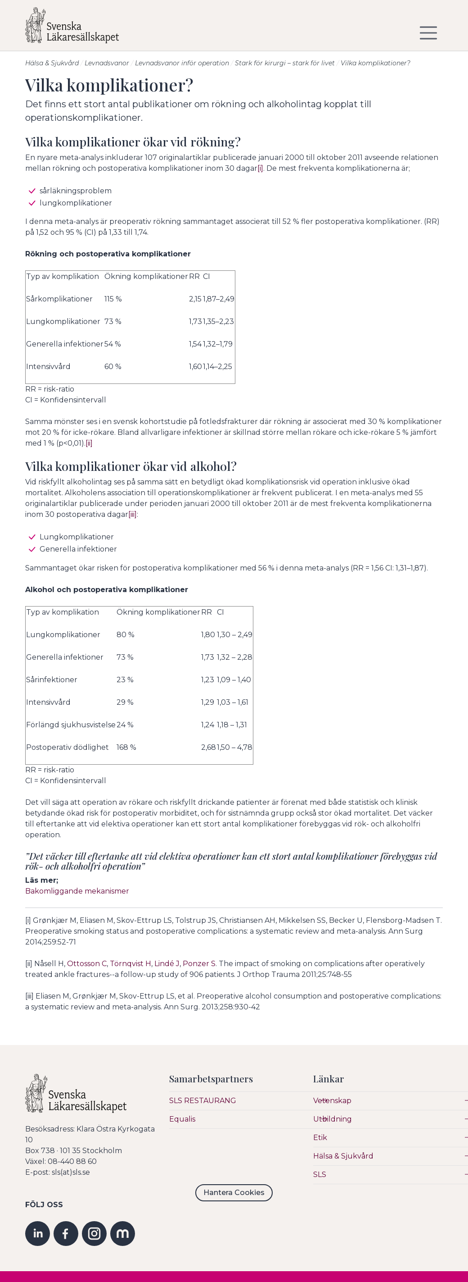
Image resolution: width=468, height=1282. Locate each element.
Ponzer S (199, 963)
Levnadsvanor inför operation (182, 63)
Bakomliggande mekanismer (77, 891)
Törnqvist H (130, 963)
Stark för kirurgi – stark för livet (285, 63)
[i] (260, 168)
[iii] (132, 514)
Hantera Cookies (234, 1192)
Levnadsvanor (107, 63)
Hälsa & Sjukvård (52, 63)
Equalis (182, 1119)
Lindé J (167, 963)
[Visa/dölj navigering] (428, 33)
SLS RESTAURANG (202, 1100)
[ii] (89, 443)
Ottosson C (87, 963)
